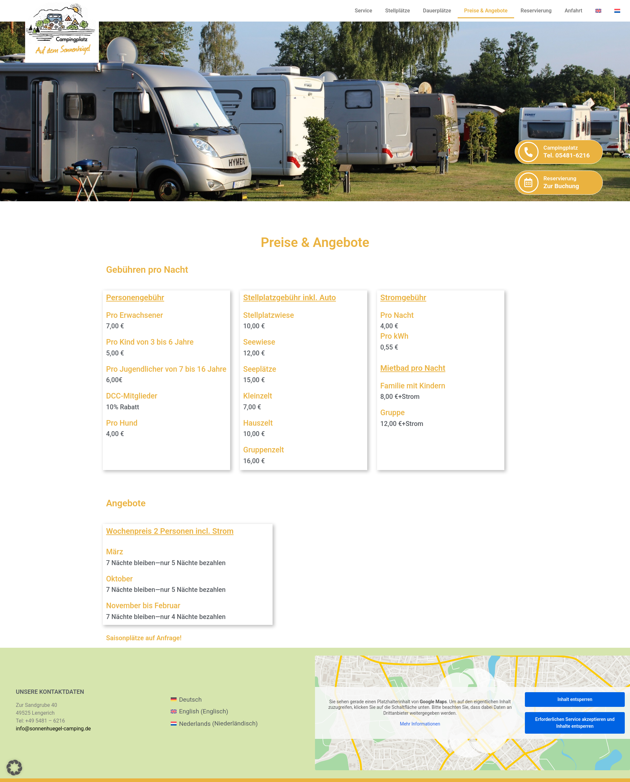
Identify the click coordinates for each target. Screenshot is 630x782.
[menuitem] (598, 10)
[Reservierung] (594, 182)
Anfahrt (573, 11)
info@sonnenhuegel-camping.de (53, 728)
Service (363, 11)
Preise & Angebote (486, 11)
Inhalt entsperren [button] (575, 699)
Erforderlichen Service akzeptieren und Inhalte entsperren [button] (575, 723)
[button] (14, 767)
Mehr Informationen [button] (420, 723)
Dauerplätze (437, 11)
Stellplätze (397, 11)
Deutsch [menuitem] (190, 699)
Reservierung (536, 11)
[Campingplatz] (594, 152)
